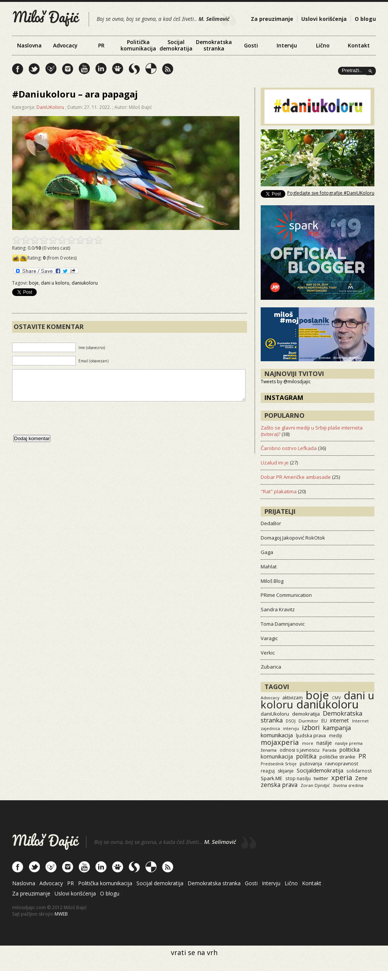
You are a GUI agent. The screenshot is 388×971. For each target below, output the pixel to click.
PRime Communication (286, 595)
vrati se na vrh (194, 952)
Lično (323, 45)
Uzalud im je (275, 462)
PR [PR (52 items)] (362, 756)
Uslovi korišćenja (324, 18)
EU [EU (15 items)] (324, 721)
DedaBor (271, 523)
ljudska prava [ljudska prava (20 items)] (311, 735)
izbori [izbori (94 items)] (311, 727)
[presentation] (69, 426)
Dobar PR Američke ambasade (296, 477)
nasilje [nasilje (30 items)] (324, 742)
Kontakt (359, 45)
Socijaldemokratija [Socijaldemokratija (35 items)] (320, 770)
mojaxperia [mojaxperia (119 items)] (280, 742)
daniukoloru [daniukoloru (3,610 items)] (327, 704)
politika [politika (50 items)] (306, 756)
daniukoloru (85, 283)
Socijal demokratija (176, 45)
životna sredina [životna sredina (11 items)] (348, 785)
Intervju (287, 45)
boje (34, 283)
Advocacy (65, 45)
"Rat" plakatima (279, 491)
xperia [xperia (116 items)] (341, 777)
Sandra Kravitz (278, 609)
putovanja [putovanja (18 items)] (311, 763)
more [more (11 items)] (307, 743)
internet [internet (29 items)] (339, 720)
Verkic (268, 652)
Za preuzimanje (272, 18)
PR (101, 45)
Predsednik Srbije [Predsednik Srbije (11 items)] (279, 763)
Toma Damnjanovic (283, 623)
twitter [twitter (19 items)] (321, 778)
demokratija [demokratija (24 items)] (306, 713)
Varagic (269, 638)
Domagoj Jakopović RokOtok (293, 537)
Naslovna (29, 45)
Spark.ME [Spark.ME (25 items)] (271, 778)
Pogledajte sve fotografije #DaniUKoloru (330, 193)
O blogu (365, 18)
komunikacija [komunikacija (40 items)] (277, 735)
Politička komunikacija (138, 45)
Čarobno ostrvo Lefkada (289, 448)
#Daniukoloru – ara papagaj (75, 94)
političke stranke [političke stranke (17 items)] (337, 757)
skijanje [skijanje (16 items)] (286, 771)
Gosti (251, 45)
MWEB (61, 914)
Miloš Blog (272, 581)
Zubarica (271, 666)
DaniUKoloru (50, 107)
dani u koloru (55, 283)
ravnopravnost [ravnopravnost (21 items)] (341, 763)
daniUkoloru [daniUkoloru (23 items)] (275, 713)
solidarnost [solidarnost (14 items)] (359, 771)
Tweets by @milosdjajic (286, 381)
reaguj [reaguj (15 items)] (268, 771)
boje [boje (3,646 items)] (317, 695)
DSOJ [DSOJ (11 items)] (291, 721)
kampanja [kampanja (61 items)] (337, 728)
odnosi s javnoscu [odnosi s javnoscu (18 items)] (299, 750)
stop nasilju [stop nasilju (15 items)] (298, 778)
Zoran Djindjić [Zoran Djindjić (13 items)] (315, 785)
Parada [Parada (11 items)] (329, 750)
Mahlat (269, 566)
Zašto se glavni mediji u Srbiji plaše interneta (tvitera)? (312, 431)
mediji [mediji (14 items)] (335, 735)
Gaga (267, 552)
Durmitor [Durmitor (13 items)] (308, 721)
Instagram (284, 397)
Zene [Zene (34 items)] (361, 778)
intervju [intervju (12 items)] (291, 728)
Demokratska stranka (214, 45)
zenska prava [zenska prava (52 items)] (279, 785)
